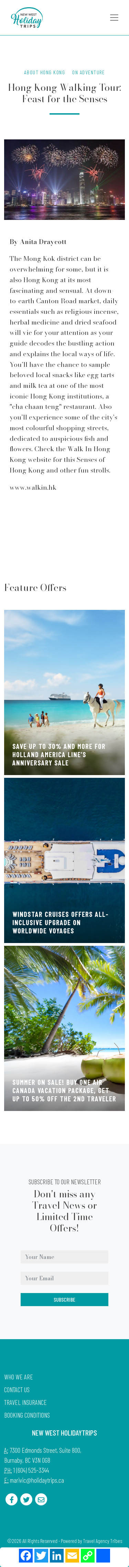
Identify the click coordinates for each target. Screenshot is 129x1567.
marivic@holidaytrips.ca (37, 1480)
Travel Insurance (25, 1402)
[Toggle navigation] (114, 17)
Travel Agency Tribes (102, 1541)
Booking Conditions (27, 1415)
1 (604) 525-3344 (31, 1470)
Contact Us (17, 1390)
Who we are (18, 1377)
